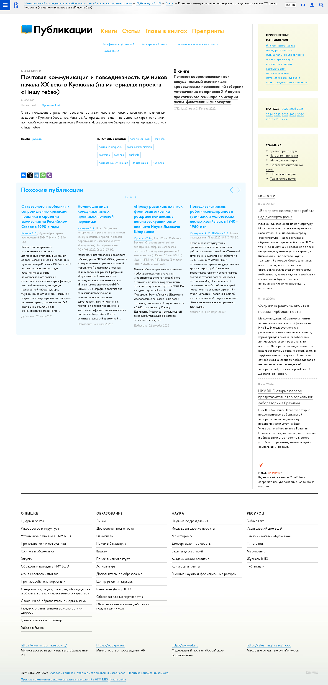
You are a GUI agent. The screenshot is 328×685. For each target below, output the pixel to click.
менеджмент (291, 78)
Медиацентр (256, 551)
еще (285, 119)
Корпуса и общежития (37, 551)
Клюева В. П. (29, 233)
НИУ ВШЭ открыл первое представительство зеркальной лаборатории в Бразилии (285, 396)
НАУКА (178, 513)
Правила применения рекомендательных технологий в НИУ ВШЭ (64, 679)
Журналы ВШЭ (257, 559)
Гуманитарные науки (283, 151)
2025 (300, 109)
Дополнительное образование (119, 574)
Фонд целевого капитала (39, 574)
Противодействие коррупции (43, 581)
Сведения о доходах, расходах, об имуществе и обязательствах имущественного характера (55, 591)
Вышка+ (102, 551)
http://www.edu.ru (185, 645)
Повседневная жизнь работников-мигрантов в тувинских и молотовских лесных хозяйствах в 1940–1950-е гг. (214, 216)
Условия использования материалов (101, 673)
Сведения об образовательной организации (54, 601)
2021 (293, 114)
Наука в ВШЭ (110, 51)
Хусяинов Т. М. (51, 105)
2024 (269, 114)
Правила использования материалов (196, 44)
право (270, 82)
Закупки (27, 559)
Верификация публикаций (118, 44)
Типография (255, 543)
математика (274, 78)
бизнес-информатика (280, 45)
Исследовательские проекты (193, 528)
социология (284, 82)
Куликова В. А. (86, 228)
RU (288, 5)
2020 (300, 114)
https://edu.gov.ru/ (110, 645)
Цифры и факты (32, 521)
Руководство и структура (40, 528)
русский (37, 139)
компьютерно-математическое (277, 70)
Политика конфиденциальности (148, 673)
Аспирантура (105, 566)
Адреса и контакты (62, 673)
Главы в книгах (166, 31)
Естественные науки (284, 155)
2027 (285, 109)
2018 (277, 119)
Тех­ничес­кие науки (283, 178)
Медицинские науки (283, 160)
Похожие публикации (52, 190)
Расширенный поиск (154, 44)
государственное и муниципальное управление (285, 52)
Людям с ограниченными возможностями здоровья (51, 610)
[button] (126, 197)
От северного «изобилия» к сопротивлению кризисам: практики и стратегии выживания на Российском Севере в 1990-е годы (45, 216)
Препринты (208, 31)
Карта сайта (118, 679)
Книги (109, 31)
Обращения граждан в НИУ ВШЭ (45, 566)
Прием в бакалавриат (112, 543)
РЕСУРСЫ (255, 513)
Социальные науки (283, 174)
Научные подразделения (190, 521)
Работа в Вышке (32, 627)
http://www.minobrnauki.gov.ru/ (44, 645)
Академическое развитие (190, 559)
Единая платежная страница (41, 620)
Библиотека (255, 521)
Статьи (131, 31)
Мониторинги (182, 536)
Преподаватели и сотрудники (43, 543)
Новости (266, 196)
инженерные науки (279, 64)
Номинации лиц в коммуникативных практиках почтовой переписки (96, 214)
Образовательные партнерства (119, 596)
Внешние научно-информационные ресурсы (204, 574)
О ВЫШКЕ (29, 513)
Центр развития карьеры (114, 581)
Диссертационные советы (191, 543)
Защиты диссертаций (187, 551)
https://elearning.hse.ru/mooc (269, 645)
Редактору (312, 671)
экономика (300, 82)
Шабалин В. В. (220, 233)
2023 (277, 114)
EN (293, 5)
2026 (293, 109)
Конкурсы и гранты (186, 566)
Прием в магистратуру (113, 559)
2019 (269, 119)
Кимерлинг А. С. (200, 233)
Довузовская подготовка (115, 528)
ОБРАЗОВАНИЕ (109, 513)
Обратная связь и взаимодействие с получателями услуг (123, 606)
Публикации (62, 29)
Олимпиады (104, 536)
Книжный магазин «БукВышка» (269, 536)
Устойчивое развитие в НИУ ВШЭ (46, 536)
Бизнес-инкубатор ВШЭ (113, 589)
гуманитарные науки (279, 59)
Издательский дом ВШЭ (264, 528)
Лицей (101, 521)
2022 (285, 114)
